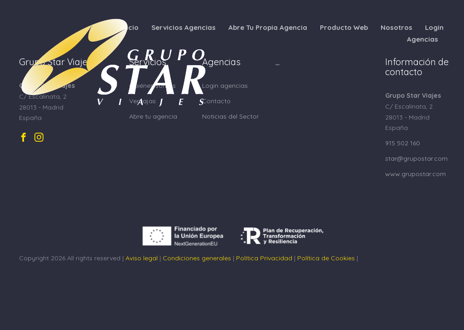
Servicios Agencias (183, 27)
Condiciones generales (197, 258)
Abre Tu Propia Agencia (267, 27)
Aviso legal (142, 258)
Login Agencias (425, 33)
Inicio (130, 27)
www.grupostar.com (415, 174)
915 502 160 (402, 143)
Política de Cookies (326, 258)
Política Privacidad (264, 258)
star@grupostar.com (416, 158)
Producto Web (344, 27)
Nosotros (396, 27)
